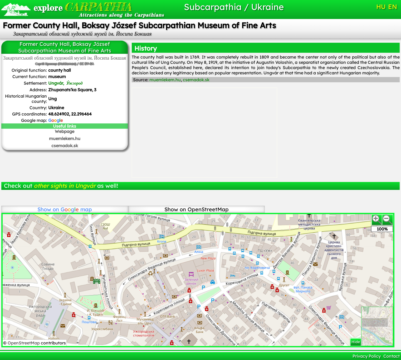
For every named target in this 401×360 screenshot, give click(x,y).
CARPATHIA (82, 6)
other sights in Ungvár (65, 185)
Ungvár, (65, 83)
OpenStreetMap (24, 342)
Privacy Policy (367, 356)
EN (392, 7)
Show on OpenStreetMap (196, 209)
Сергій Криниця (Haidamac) (55, 64)
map (76, 209)
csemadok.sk (64, 145)
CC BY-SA (87, 64)
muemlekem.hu (64, 138)
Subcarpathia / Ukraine (234, 6)
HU (381, 7)
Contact (391, 356)
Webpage (64, 131)
